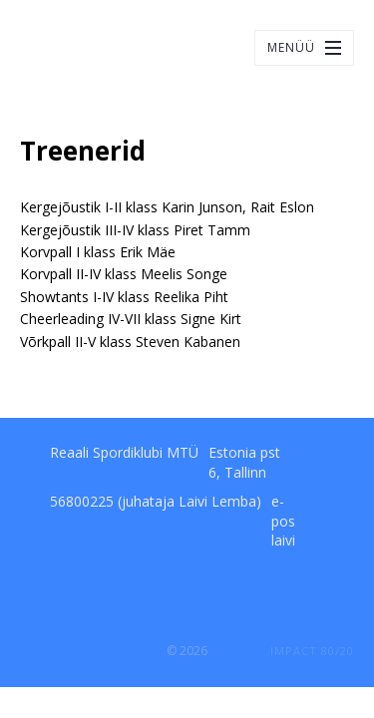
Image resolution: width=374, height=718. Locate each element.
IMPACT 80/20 (312, 650)
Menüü (291, 47)
